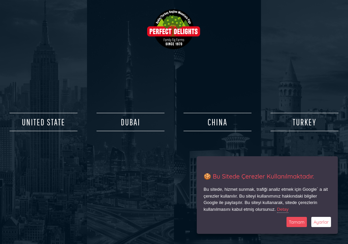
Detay (283, 209)
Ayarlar (321, 222)
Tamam (296, 222)
